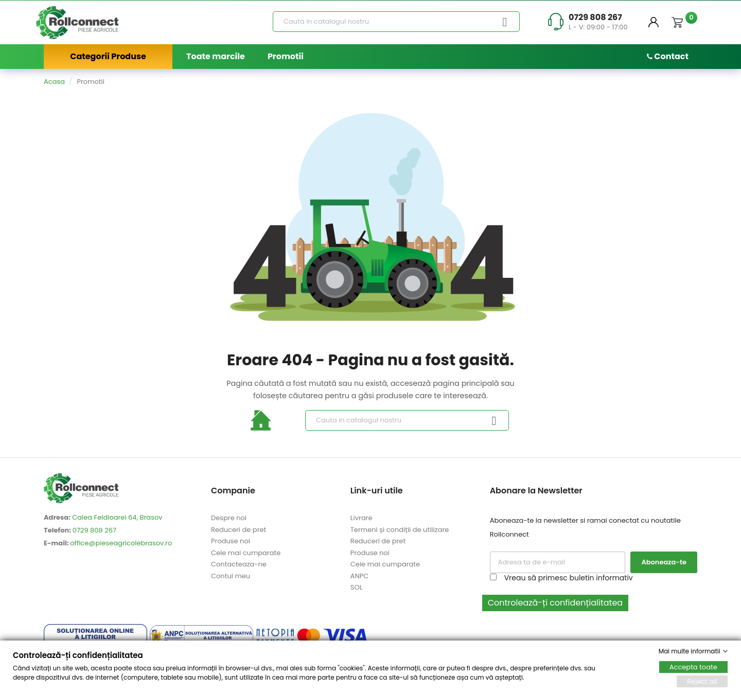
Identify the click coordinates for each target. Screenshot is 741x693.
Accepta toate (693, 666)
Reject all (702, 681)
